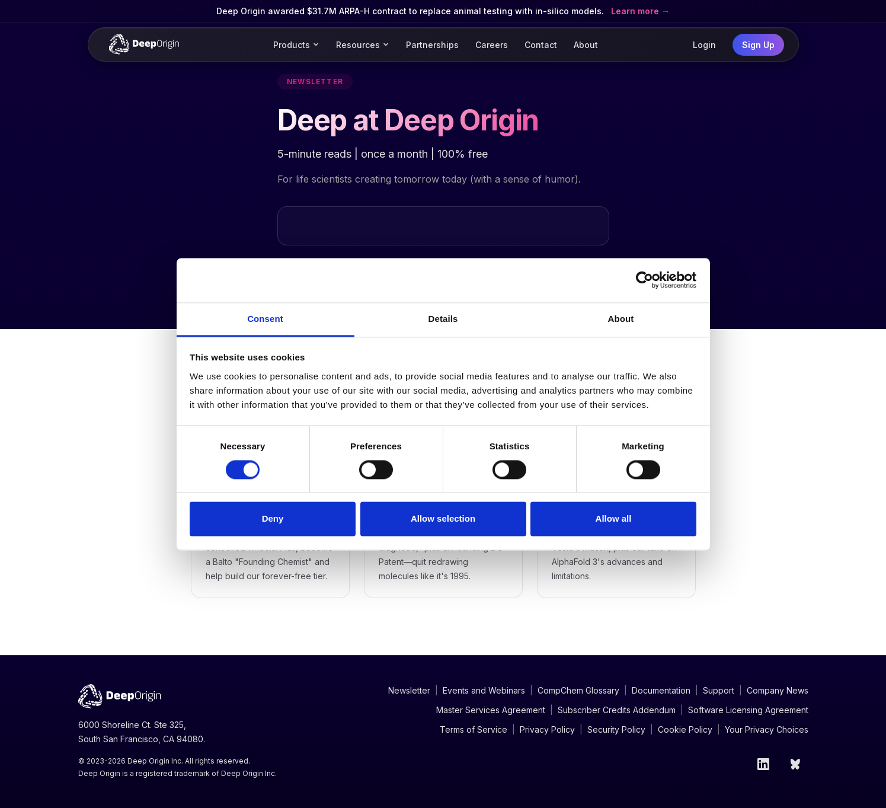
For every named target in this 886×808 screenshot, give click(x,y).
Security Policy (616, 729)
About (586, 45)
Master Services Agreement (490, 710)
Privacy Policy (547, 729)
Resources (362, 45)
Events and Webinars (484, 690)
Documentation (661, 690)
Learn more (636, 11)
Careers (491, 45)
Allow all (614, 519)
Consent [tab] (265, 319)
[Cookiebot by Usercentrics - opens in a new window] (644, 280)
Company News (777, 690)
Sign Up (758, 45)
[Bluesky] (796, 764)
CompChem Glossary (578, 690)
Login (704, 45)
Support (718, 690)
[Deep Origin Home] (144, 44)
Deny (273, 519)
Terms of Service (473, 729)
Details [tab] (443, 319)
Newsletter (409, 690)
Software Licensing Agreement (748, 710)
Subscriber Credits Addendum (617, 710)
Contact (540, 45)
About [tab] (621, 319)
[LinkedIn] (763, 764)
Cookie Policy (685, 729)
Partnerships (432, 45)
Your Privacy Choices (766, 729)
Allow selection (443, 519)
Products (296, 45)
